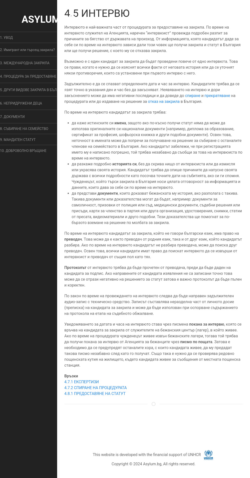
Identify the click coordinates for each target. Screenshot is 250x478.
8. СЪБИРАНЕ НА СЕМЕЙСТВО (24, 129)
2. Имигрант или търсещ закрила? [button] (27, 50)
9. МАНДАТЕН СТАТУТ (18, 140)
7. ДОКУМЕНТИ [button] (12, 117)
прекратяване (217, 95)
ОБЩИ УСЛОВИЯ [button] (149, 423)
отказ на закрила (164, 101)
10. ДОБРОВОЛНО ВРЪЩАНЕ (23, 151)
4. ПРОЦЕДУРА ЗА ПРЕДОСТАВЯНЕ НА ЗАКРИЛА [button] (39, 76)
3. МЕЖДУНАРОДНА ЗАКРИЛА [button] (25, 63)
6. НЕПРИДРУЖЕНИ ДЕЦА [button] (21, 103)
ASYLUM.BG (48, 19)
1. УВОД (6, 38)
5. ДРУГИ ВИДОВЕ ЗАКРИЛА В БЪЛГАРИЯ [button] (33, 90)
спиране (192, 95)
